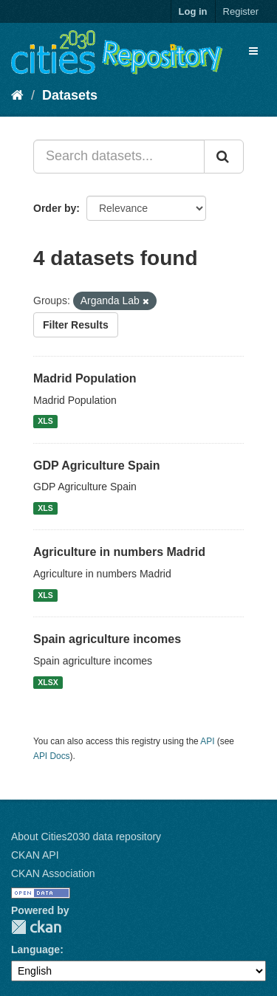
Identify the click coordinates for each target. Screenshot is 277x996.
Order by (54, 208)
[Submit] (224, 157)
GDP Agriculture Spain (96, 465)
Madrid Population (85, 378)
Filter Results (76, 325)
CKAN (36, 927)
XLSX (48, 682)
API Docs (51, 756)
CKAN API (35, 855)
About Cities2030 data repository (86, 836)
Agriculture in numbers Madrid (119, 552)
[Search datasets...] (119, 157)
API (207, 741)
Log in (193, 11)
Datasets (70, 95)
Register (241, 11)
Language (35, 949)
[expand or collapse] (253, 51)
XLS (45, 421)
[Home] (17, 95)
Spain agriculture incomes (107, 639)
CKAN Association (53, 873)
